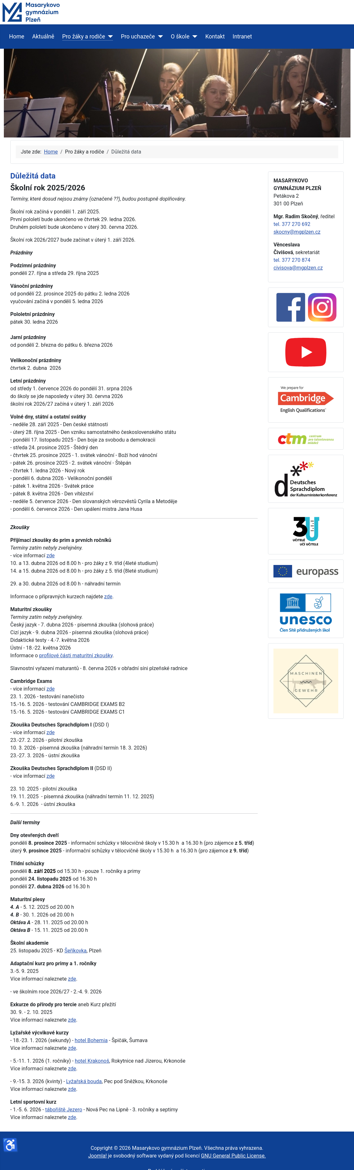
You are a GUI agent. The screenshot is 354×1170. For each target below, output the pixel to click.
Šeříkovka (76, 951)
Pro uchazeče (138, 36)
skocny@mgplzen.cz (296, 232)
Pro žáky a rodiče (83, 36)
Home (16, 36)
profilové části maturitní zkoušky (76, 655)
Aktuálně (43, 36)
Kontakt (215, 36)
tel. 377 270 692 (291, 224)
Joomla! (97, 1156)
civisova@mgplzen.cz (298, 268)
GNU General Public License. (233, 1156)
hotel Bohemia (91, 1040)
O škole (180, 36)
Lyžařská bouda (84, 1081)
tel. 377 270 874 (291, 260)
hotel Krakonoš (92, 1061)
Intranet (242, 36)
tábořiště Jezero (63, 1110)
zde (51, 555)
